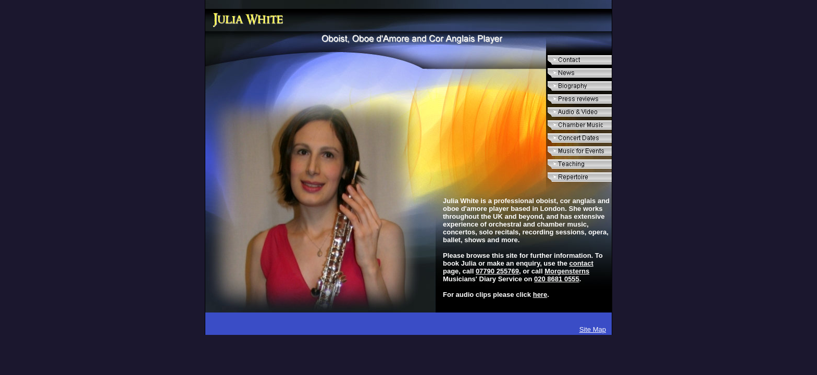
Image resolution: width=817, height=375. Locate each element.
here (540, 294)
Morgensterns (566, 271)
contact (581, 263)
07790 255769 (497, 271)
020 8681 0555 (556, 279)
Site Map (592, 329)
